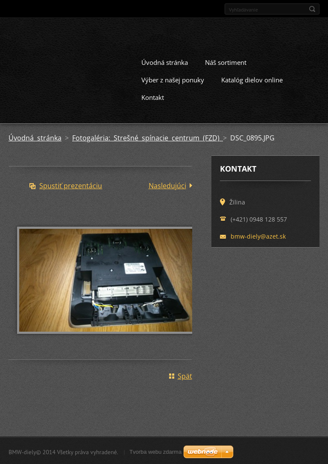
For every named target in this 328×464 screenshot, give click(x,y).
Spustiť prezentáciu (70, 185)
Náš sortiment (225, 61)
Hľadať (312, 9)
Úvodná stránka (164, 61)
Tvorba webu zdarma (155, 451)
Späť (185, 375)
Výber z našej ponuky (172, 79)
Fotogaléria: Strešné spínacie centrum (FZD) (147, 137)
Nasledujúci (167, 185)
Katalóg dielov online (252, 79)
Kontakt (152, 96)
